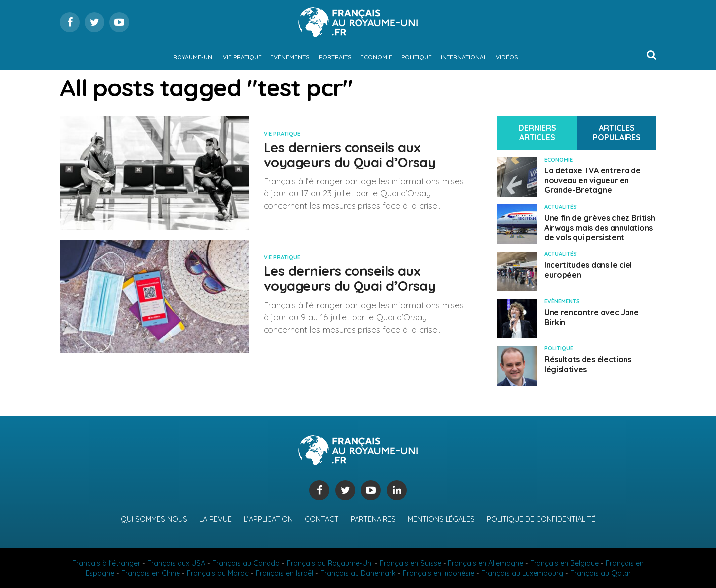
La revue (215, 519)
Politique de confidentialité (541, 519)
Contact (322, 519)
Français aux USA (176, 563)
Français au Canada (246, 563)
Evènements (290, 57)
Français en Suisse (410, 563)
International (464, 57)
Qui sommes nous (154, 519)
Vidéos (507, 57)
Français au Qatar (600, 573)
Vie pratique (242, 57)
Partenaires (373, 519)
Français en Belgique (564, 563)
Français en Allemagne (485, 563)
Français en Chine (150, 573)
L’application (268, 519)
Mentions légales (441, 519)
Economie (376, 57)
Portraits (335, 57)
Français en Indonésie (438, 573)
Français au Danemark (358, 573)
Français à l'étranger (106, 563)
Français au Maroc (218, 573)
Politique (416, 57)
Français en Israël (284, 573)
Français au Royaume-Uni (330, 563)
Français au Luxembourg (522, 573)
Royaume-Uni (193, 57)
